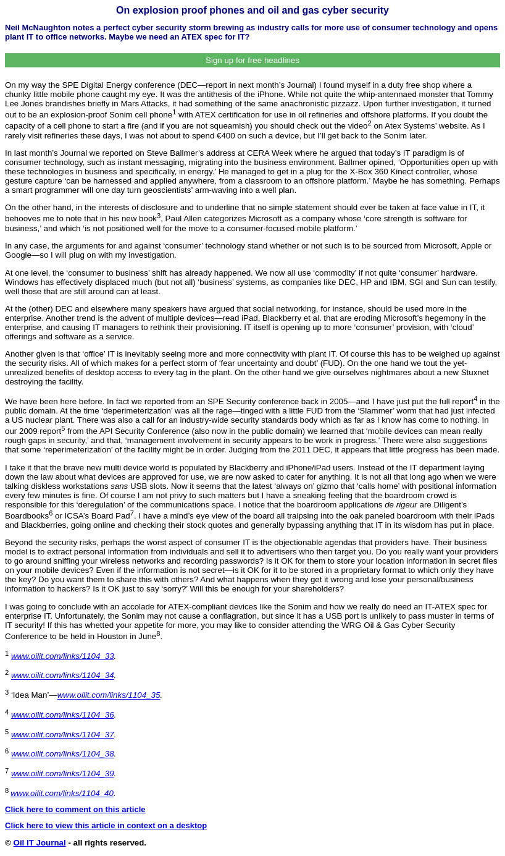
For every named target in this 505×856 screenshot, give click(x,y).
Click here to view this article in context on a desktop (106, 825)
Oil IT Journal (40, 842)
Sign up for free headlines (252, 60)
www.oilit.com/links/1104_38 (62, 754)
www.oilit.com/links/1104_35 (109, 695)
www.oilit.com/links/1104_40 (62, 793)
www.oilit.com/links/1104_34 (62, 675)
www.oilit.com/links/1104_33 (62, 656)
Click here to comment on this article (75, 809)
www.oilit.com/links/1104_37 (62, 734)
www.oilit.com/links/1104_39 (62, 774)
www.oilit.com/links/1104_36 (62, 714)
